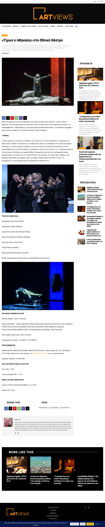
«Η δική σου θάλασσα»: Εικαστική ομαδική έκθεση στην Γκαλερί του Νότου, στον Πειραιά (94, 199)
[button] (95, 2)
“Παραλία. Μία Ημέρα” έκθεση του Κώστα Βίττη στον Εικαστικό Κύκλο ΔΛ (94, 233)
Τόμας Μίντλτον (65, 407)
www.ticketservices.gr (40, 353)
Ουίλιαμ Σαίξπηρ (54, 407)
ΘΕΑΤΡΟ (5, 35)
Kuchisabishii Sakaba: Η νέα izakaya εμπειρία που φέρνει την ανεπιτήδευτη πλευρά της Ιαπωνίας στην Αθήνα (95, 221)
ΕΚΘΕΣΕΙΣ (82, 148)
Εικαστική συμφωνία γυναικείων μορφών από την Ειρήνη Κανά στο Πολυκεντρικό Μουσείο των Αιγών (90, 156)
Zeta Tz (17, 419)
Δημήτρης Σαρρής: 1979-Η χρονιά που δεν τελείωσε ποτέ (89, 85)
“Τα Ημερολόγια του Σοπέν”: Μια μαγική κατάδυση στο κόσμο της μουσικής (90, 119)
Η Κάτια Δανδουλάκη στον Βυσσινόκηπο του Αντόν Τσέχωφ (95, 241)
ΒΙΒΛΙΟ (81, 79)
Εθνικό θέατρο (43, 407)
